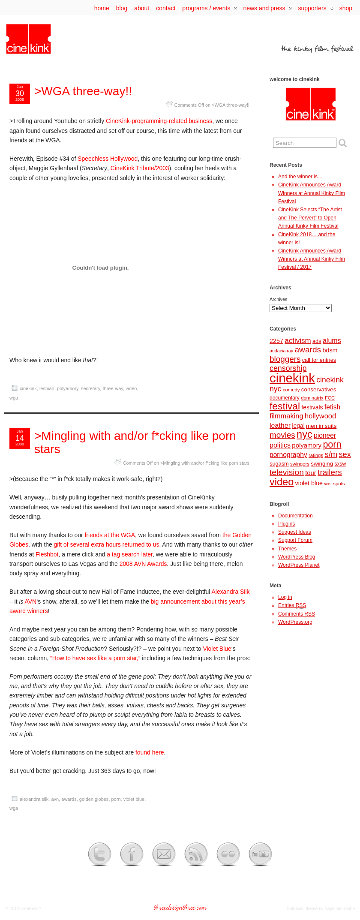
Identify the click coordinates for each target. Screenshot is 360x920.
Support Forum (295, 540)
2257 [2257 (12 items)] (276, 340)
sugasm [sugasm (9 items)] (279, 463)
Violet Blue (217, 648)
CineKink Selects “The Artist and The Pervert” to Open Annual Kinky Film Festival (310, 218)
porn (116, 799)
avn (55, 799)
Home (101, 8)
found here (149, 752)
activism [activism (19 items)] (298, 341)
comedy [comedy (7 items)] (291, 389)
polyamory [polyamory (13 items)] (306, 445)
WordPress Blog (296, 557)
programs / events (209, 10)
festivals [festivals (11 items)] (312, 407)
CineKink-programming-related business (159, 120)
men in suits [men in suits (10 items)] (321, 426)
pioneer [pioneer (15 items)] (325, 435)
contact (165, 8)
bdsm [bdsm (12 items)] (329, 350)
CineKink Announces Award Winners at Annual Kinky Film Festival (311, 193)
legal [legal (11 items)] (298, 425)
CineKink (28, 908)
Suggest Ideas (294, 532)
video (131, 388)
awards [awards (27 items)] (307, 349)
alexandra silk (34, 799)
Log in (285, 597)
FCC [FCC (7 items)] (330, 397)
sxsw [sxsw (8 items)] (340, 464)
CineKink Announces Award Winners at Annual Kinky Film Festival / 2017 (311, 259)
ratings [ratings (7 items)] (316, 455)
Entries (292, 605)
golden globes (94, 799)
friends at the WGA (109, 535)
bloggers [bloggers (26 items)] (285, 359)
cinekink (28, 388)
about (141, 8)
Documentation (295, 516)
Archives (278, 299)
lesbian (46, 388)
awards (68, 799)
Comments (296, 614)
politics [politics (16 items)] (280, 445)
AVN (31, 601)
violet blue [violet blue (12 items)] (309, 483)
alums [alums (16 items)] (332, 340)
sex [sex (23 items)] (345, 454)
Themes (287, 549)
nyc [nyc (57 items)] (304, 434)
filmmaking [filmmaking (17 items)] (286, 416)
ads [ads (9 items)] (316, 341)
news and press (267, 10)
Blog (121, 8)
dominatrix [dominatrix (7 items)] (312, 397)
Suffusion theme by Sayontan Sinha (321, 908)
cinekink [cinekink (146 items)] (292, 378)
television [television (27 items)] (287, 472)
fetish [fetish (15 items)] (332, 407)
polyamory (67, 388)
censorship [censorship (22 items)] (288, 368)
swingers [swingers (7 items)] (299, 463)
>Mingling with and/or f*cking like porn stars (135, 442)
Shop (345, 8)
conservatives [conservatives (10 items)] (318, 389)
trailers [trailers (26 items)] (330, 472)
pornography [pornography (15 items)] (288, 454)
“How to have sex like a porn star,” (95, 658)
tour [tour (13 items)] (310, 472)
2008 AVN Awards (143, 563)
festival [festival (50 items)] (285, 406)
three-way (112, 388)
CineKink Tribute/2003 (140, 168)
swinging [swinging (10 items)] (322, 463)
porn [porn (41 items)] (332, 444)
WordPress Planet (299, 565)
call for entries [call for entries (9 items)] (319, 360)
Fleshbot (47, 554)
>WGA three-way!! (83, 91)
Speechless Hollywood (108, 158)
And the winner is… (300, 177)
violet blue (134, 799)
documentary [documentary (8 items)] (285, 398)
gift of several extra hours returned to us (106, 544)
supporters (315, 10)
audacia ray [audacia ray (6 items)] (281, 350)
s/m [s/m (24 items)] (330, 454)
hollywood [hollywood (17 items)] (320, 416)
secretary (90, 388)
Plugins (286, 524)
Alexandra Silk (231, 591)
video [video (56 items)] (282, 481)
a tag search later (130, 554)
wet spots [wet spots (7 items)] (334, 483)
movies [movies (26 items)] (282, 434)
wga (13, 397)
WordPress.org (295, 622)
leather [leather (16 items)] (280, 425)
